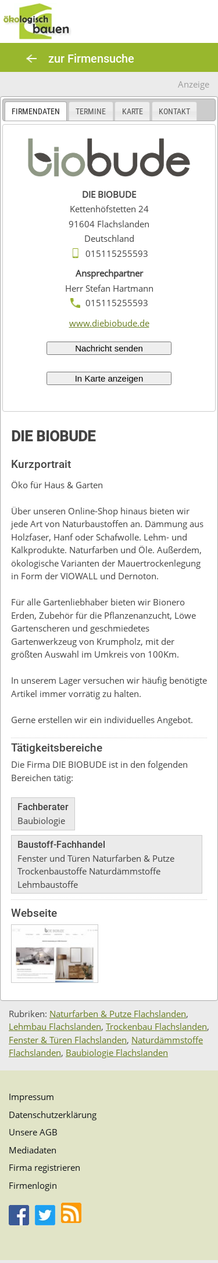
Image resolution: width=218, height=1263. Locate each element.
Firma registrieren (44, 1167)
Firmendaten (36, 111)
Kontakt (174, 111)
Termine (91, 111)
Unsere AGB (33, 1132)
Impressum (31, 1096)
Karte (132, 111)
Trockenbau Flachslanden (156, 1026)
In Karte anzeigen (109, 378)
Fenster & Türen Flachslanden (68, 1040)
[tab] (36, 111)
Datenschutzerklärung (53, 1114)
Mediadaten (32, 1150)
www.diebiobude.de (109, 323)
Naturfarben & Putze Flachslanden (117, 1013)
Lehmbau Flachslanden (55, 1026)
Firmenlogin (33, 1185)
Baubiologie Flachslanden (117, 1052)
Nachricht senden (109, 348)
